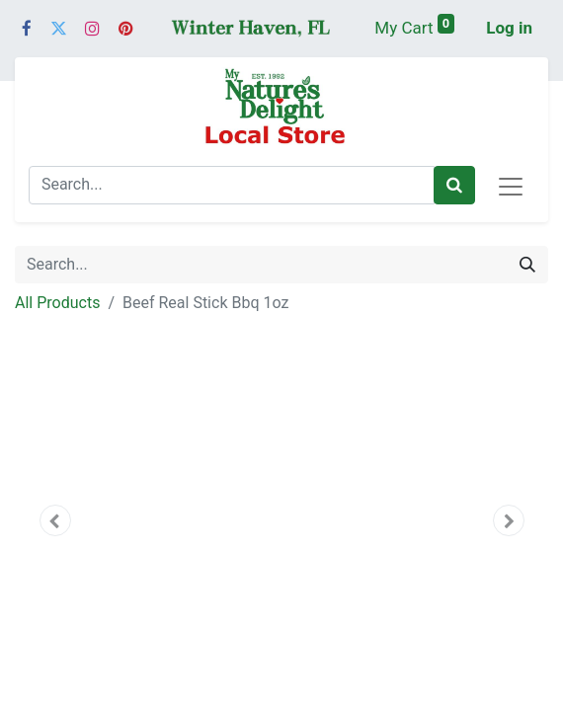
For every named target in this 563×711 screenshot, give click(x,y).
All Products (57, 302)
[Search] (454, 185)
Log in (509, 28)
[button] (55, 520)
